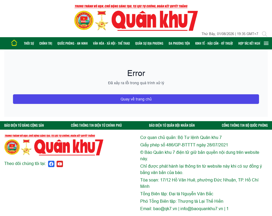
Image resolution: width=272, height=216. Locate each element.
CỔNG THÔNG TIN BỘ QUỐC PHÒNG (245, 125)
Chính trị (45, 43)
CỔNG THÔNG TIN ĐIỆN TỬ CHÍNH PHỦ (96, 125)
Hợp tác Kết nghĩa (250, 43)
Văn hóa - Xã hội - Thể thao (111, 43)
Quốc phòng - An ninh (72, 43)
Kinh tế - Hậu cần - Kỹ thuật (214, 43)
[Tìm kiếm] (264, 34)
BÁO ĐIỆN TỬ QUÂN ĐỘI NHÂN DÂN (172, 125)
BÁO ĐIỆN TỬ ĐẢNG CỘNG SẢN (24, 125)
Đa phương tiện (179, 43)
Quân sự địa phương (149, 43)
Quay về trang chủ (136, 99)
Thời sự (29, 43)
